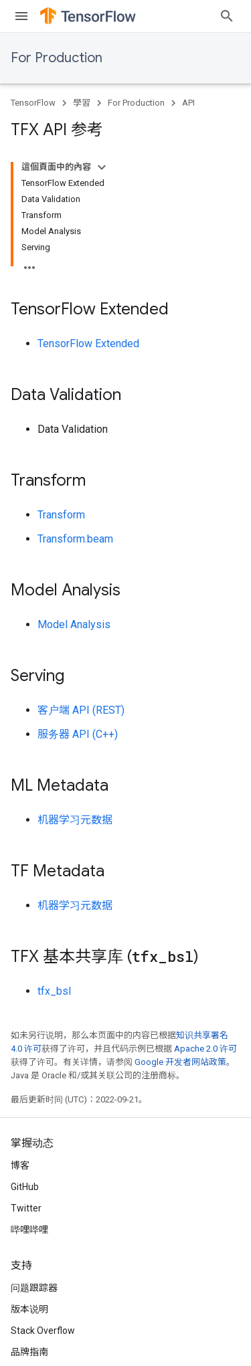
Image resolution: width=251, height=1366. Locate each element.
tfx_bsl (54, 991)
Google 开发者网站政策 (180, 1062)
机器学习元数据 (74, 819)
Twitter (26, 1208)
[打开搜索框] (227, 16)
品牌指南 (29, 1352)
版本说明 (29, 1309)
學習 (81, 103)
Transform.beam (75, 538)
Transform (61, 514)
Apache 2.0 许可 (205, 1049)
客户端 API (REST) (80, 710)
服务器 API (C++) (77, 734)
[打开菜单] (21, 16)
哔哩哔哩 (29, 1229)
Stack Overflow (43, 1330)
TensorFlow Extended (88, 343)
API (188, 103)
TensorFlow (33, 103)
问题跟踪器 (34, 1287)
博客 (20, 1165)
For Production (56, 58)
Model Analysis (73, 624)
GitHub (25, 1186)
